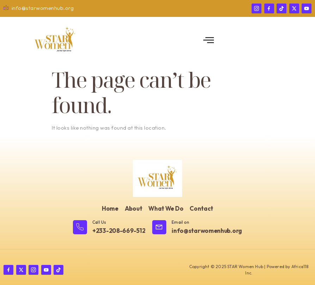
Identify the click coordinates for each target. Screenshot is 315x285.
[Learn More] (109, 227)
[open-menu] (209, 40)
